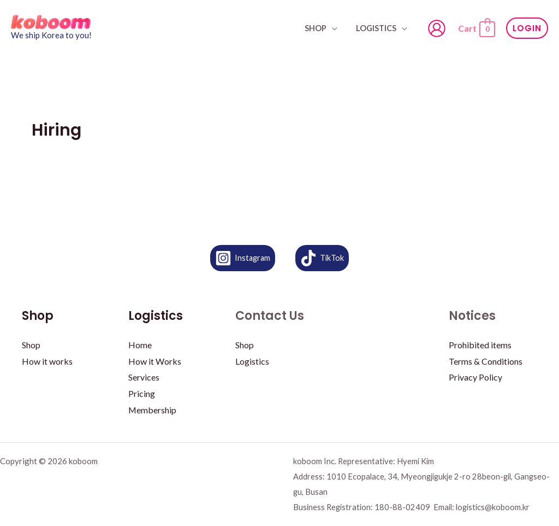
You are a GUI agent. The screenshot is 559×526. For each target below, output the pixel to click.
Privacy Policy (475, 377)
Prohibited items (480, 345)
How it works (47, 361)
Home (140, 345)
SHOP (320, 28)
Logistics (378, 28)
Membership (152, 410)
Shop (31, 345)
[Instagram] (242, 258)
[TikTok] (323, 258)
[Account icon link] (436, 28)
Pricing (141, 393)
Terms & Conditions (485, 361)
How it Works (154, 361)
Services (143, 377)
